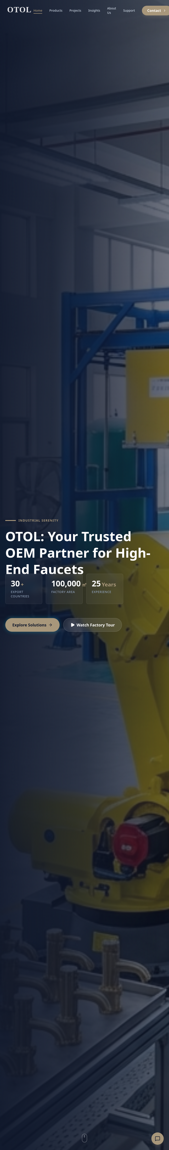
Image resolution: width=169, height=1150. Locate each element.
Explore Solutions (32, 625)
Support (129, 10)
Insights (94, 10)
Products (55, 10)
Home (37, 11)
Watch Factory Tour (92, 625)
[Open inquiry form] (157, 1138)
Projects (75, 10)
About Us (111, 10)
